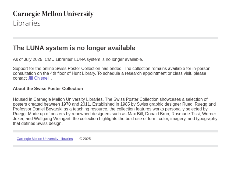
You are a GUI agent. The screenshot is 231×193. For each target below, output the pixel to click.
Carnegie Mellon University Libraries (45, 139)
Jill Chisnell (39, 78)
